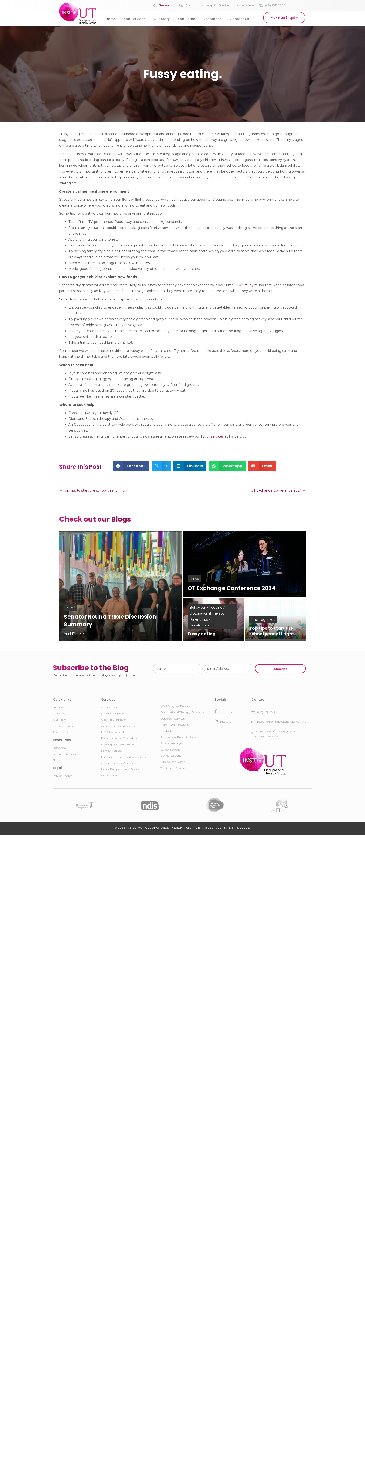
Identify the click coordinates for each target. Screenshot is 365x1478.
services (217, 436)
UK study (246, 285)
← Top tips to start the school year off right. (94, 490)
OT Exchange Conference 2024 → (278, 490)
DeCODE (243, 827)
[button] (284, 17)
